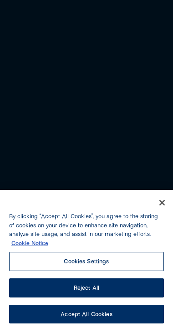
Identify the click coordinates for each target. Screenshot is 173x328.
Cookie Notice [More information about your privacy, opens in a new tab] (29, 245)
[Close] (162, 205)
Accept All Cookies (86, 316)
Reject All (86, 289)
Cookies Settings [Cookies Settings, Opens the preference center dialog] (86, 263)
